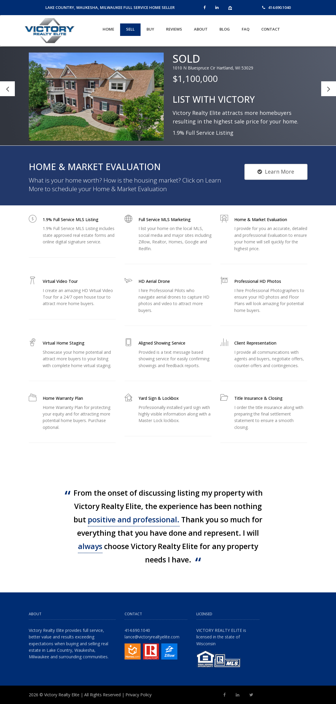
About (201, 29)
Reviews (174, 29)
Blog (224, 29)
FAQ (245, 29)
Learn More (275, 171)
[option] (168, 96)
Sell (130, 29)
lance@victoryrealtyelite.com (152, 637)
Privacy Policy (138, 694)
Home (108, 29)
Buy (150, 29)
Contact (270, 29)
